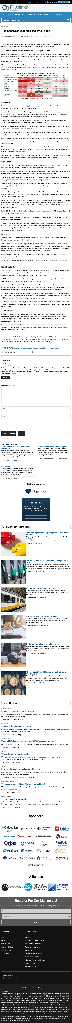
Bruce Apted (6, 460)
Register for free (64, 2)
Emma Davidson (32, 683)
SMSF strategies (6, 738)
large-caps (35, 348)
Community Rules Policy (33, 957)
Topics (10, 15)
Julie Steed (31, 544)
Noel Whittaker (32, 653)
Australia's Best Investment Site (35, 953)
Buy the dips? (6, 466)
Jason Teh (30, 571)
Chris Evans (6, 777)
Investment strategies (7, 781)
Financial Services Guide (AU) (35, 960)
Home (3, 15)
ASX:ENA (53, 293)
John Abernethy (32, 597)
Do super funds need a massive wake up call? (18, 711)
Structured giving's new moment (13, 799)
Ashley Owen (6, 478)
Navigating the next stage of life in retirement (43, 644)
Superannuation (6, 708)
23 (21, 719)
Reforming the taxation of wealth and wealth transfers (21, 769)
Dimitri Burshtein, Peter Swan (46, 458)
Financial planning (6, 796)
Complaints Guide (31, 967)
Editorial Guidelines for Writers (35, 940)
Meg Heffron (6, 747)
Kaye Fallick (6, 719)
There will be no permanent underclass (15, 754)
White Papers (57, 15)
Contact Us (29, 950)
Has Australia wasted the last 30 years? (41, 588)
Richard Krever (20, 777)
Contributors (32, 15)
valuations (51, 348)
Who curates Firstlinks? (33, 944)
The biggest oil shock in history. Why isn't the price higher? (23, 784)
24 (36, 777)
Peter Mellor (13, 777)
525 (7, 26)
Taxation (4, 766)
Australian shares (20, 348)
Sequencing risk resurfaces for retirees (16, 726)
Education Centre (43, 15)
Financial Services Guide (9, 1007)
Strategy (4, 751)
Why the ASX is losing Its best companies (52, 447)
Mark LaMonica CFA (33, 625)
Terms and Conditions (32, 947)
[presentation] (15, 425)
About (55, 2)
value (57, 348)
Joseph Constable (10, 36)
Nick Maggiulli (6, 762)
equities (29, 348)
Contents (4, 940)
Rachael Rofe (6, 807)
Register (36, 922)
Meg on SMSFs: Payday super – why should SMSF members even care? (28, 741)
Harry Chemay (6, 734)
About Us (28, 937)
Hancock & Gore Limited (9, 339)
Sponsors (50, 2)
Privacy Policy (30, 963)
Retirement (4, 723)
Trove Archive (5, 953)
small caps (43, 348)
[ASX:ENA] (7, 348)
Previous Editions (20, 15)
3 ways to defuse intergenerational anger (41, 616)
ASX (12, 348)
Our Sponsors (5, 944)
